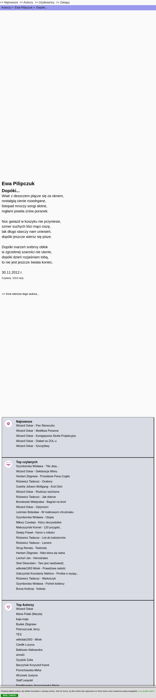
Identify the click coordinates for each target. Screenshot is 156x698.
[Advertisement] (78, 37)
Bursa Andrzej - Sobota (30, 588)
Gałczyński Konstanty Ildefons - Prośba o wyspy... (47, 573)
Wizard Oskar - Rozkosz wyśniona (37, 491)
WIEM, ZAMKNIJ (9, 695)
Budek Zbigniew (26, 624)
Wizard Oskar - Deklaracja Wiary (36, 471)
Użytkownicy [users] (47, 2)
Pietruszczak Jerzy (28, 629)
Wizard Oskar (24, 608)
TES (19, 634)
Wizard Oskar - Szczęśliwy (33, 445)
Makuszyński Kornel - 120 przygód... (39, 527)
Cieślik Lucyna (25, 644)
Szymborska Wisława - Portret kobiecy (40, 583)
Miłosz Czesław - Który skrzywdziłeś (38, 522)
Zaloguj (64, 2)
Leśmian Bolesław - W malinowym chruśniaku (45, 512)
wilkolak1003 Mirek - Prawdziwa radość (41, 568)
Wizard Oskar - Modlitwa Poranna (37, 430)
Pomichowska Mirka (28, 670)
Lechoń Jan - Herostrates (32, 558)
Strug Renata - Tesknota (31, 547)
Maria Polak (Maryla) (29, 613)
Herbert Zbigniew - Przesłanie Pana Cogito (43, 476)
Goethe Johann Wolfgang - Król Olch (39, 486)
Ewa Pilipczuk (23, 7)
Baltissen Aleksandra (29, 649)
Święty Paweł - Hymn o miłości (35, 532)
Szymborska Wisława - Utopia (35, 517)
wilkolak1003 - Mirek (29, 639)
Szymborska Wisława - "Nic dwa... (37, 466)
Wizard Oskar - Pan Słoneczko (35, 425)
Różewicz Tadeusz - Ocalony (34, 481)
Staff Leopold (24, 680)
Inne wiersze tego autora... (22, 293)
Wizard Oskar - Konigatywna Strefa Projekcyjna (46, 435)
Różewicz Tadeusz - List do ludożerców (41, 537)
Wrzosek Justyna (27, 675)
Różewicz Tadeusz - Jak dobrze (36, 496)
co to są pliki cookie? (146, 691)
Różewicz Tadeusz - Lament (34, 542)
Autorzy (6, 7)
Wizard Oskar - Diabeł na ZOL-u (36, 441)
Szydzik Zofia (24, 659)
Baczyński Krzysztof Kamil (32, 665)
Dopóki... (41, 7)
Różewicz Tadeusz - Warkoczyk (36, 578)
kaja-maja (22, 619)
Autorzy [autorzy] (28, 2)
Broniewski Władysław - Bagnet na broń (41, 501)
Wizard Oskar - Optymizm (32, 507)
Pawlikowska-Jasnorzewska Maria (37, 685)
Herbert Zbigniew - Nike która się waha (40, 552)
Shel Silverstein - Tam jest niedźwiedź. (40, 563)
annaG (20, 654)
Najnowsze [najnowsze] (11, 2)
